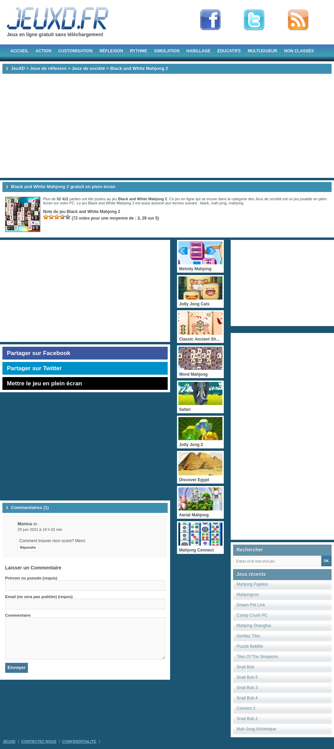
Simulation (167, 51)
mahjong (236, 203)
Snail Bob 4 (247, 698)
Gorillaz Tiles (248, 636)
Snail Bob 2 (247, 718)
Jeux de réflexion (48, 68)
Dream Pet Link (251, 605)
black (204, 203)
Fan (210, 20)
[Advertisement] (167, 126)
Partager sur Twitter (34, 368)
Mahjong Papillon (252, 584)
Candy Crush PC (252, 615)
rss (298, 20)
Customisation (75, 51)
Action (43, 51)
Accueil (19, 51)
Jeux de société (88, 68)
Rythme (138, 51)
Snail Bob (245, 667)
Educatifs (229, 51)
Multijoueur (262, 51)
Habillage (199, 51)
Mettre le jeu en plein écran (44, 383)
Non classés (299, 51)
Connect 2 (246, 708)
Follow (254, 20)
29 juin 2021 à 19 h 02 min (40, 529)
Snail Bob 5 (247, 677)
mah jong (219, 203)
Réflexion (111, 51)
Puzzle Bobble (250, 646)
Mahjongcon (248, 594)
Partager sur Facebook (38, 353)
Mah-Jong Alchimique (256, 729)
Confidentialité (79, 741)
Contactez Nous (38, 741)
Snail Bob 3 (247, 687)
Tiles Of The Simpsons (257, 656)
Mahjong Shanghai (254, 625)
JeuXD (18, 68)
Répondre (28, 547)
